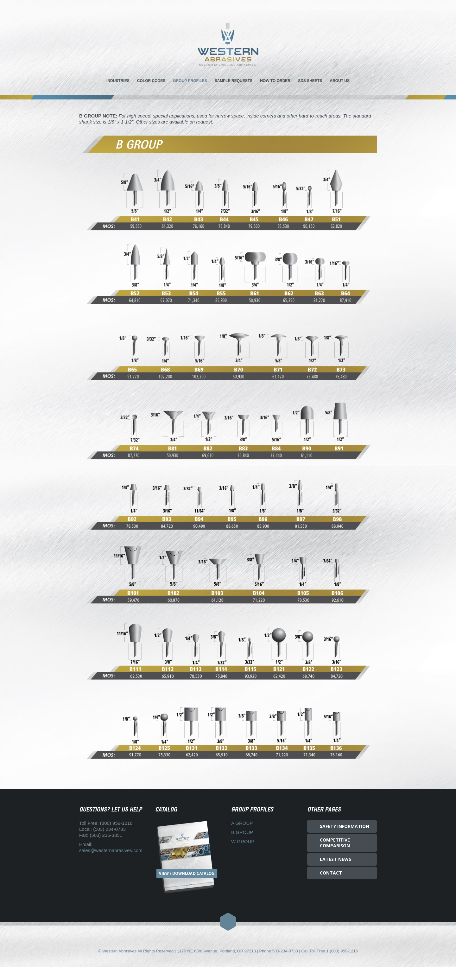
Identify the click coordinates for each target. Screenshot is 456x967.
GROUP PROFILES (190, 81)
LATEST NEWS (335, 859)
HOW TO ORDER (275, 81)
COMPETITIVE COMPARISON (335, 843)
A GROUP (242, 823)
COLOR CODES (151, 81)
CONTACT (331, 873)
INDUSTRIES (118, 81)
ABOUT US (340, 81)
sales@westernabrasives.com (110, 850)
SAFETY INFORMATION (344, 826)
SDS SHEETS (310, 81)
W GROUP (242, 841)
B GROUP (242, 832)
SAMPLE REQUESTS (233, 81)
